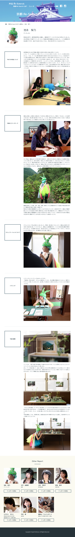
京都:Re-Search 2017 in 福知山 (15, 24)
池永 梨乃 (27, 24)
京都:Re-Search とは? (20, 6)
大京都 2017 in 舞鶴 (52, 6)
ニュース (31, 6)
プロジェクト (40, 6)
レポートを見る (12, 491)
